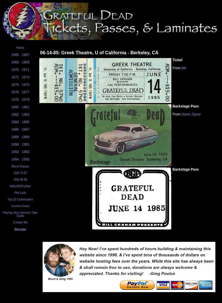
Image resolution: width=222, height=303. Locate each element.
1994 (15, 159)
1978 (15, 100)
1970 (15, 70)
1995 (26, 159)
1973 (26, 77)
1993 (26, 152)
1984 (15, 122)
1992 (15, 152)
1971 (26, 70)
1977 (26, 92)
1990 (15, 144)
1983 (26, 115)
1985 (26, 122)
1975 (26, 85)
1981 (26, 107)
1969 (26, 62)
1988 (15, 137)
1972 (15, 77)
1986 (15, 130)
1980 (15, 107)
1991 (26, 144)
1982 (15, 115)
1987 (26, 130)
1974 (15, 85)
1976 (15, 92)
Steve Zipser (191, 114)
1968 (15, 62)
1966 (15, 55)
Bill (183, 68)
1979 (26, 100)
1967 (26, 55)
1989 (26, 137)
